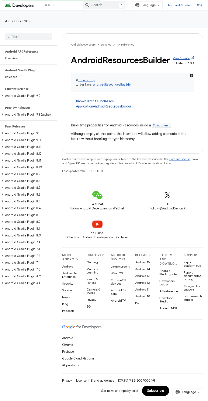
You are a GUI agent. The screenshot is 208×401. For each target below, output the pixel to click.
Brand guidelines (102, 380)
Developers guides (166, 282)
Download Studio (166, 299)
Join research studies (193, 298)
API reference (18, 21)
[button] (27, 95)
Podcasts (68, 311)
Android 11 (142, 289)
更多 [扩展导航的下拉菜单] (47, 5)
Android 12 (142, 283)
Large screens (120, 266)
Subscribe (155, 391)
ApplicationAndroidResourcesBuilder (103, 106)
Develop (106, 44)
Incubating (86, 80)
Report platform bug (192, 264)
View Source (181, 58)
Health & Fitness (92, 281)
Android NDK (168, 308)
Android (67, 266)
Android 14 (142, 269)
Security (67, 283)
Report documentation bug (192, 276)
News (66, 297)
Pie (137, 303)
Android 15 (142, 262)
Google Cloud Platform (78, 358)
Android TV (118, 300)
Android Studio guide (168, 272)
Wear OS (117, 273)
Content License (179, 159)
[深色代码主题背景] (191, 75)
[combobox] (104, 5)
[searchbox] (28, 36)
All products (70, 365)
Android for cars (118, 292)
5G (89, 306)
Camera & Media (93, 291)
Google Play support (192, 287)
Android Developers (83, 44)
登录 (200, 5)
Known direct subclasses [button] (135, 104)
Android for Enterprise (70, 275)
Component (161, 125)
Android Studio (179, 5)
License (81, 380)
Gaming (92, 262)
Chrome (67, 345)
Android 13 (142, 276)
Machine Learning (92, 270)
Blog (65, 304)
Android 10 (142, 296)
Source (67, 290)
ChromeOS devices (118, 281)
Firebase (68, 352)
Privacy (91, 300)
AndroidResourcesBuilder (112, 84)
